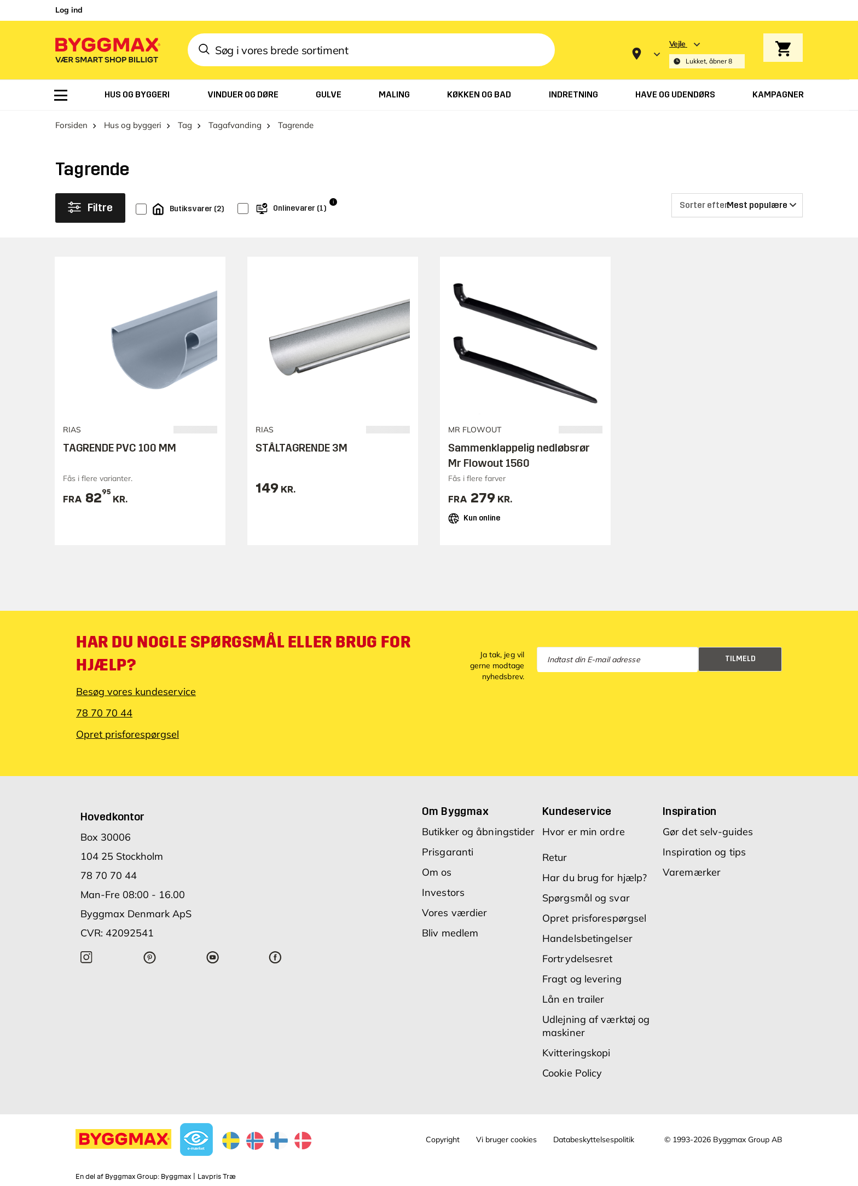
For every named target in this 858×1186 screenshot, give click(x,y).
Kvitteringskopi (576, 1052)
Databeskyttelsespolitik (593, 1139)
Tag (185, 125)
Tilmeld (740, 658)
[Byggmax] (107, 49)
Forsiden (71, 125)
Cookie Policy (572, 1073)
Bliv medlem (450, 933)
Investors (443, 892)
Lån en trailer (573, 999)
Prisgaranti (447, 852)
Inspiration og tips (704, 852)
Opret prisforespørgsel (127, 734)
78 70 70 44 (104, 713)
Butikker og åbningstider (478, 831)
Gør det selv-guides (708, 831)
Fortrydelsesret (577, 958)
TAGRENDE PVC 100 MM (119, 447)
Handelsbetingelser (587, 938)
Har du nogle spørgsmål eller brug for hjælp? (243, 653)
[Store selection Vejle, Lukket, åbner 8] (707, 53)
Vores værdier (454, 912)
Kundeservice (577, 811)
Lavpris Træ (217, 1177)
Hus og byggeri (132, 125)
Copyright (443, 1139)
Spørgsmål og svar (586, 898)
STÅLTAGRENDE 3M (301, 447)
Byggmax (176, 1177)
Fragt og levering (582, 979)
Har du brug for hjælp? (594, 877)
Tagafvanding (235, 125)
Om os (437, 872)
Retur (554, 857)
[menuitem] (60, 95)
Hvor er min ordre (583, 831)
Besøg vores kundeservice (136, 691)
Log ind (69, 10)
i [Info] (333, 201)
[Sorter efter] (737, 205)
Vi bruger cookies (506, 1139)
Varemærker (692, 872)
